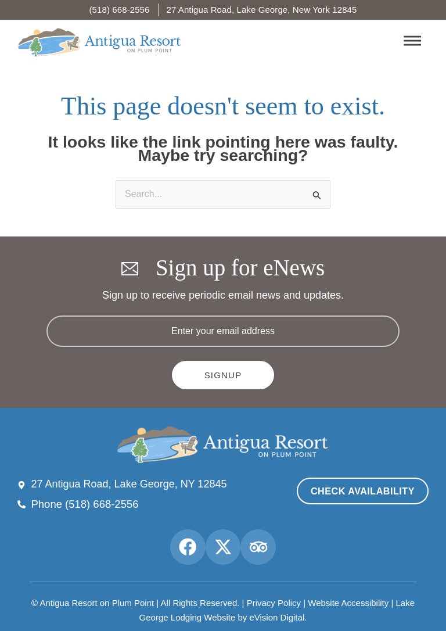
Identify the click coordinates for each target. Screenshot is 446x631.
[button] (302, 42)
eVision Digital (276, 609)
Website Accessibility (348, 596)
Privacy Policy (274, 596)
